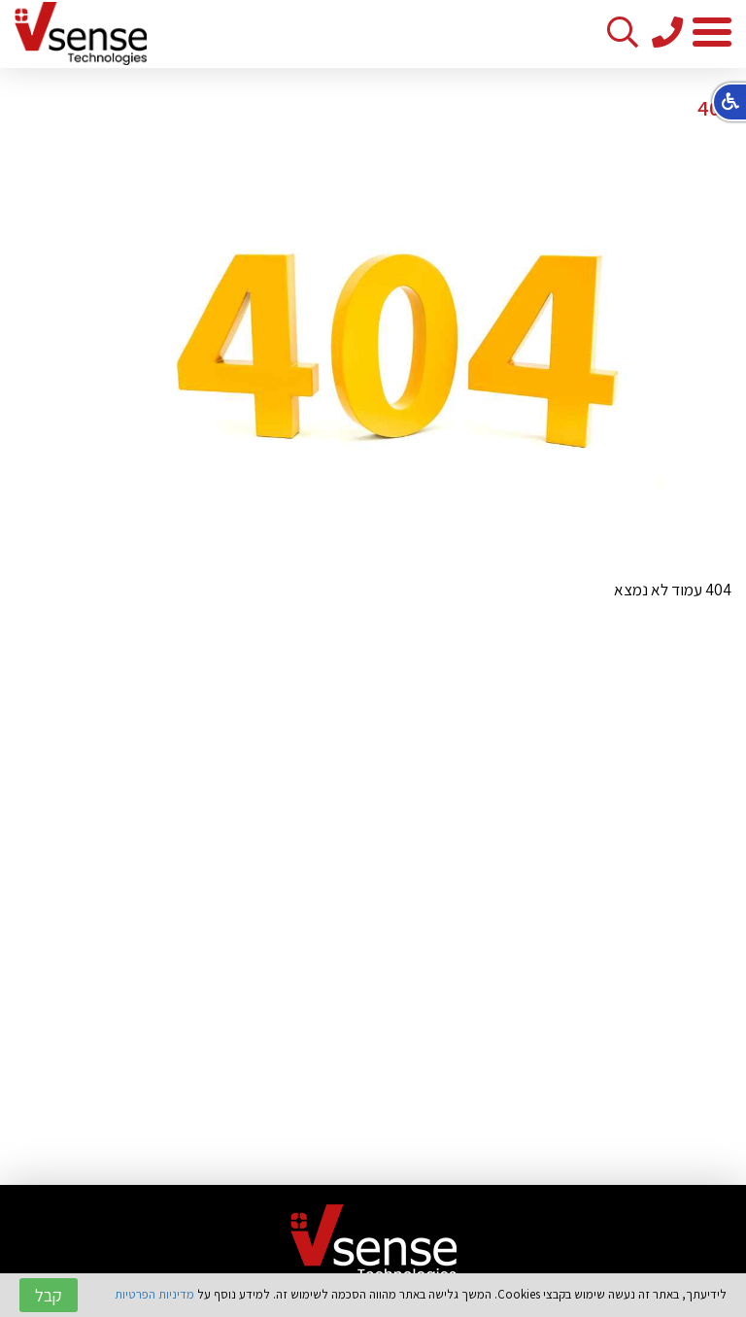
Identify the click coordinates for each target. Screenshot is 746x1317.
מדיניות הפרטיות (154, 1294)
